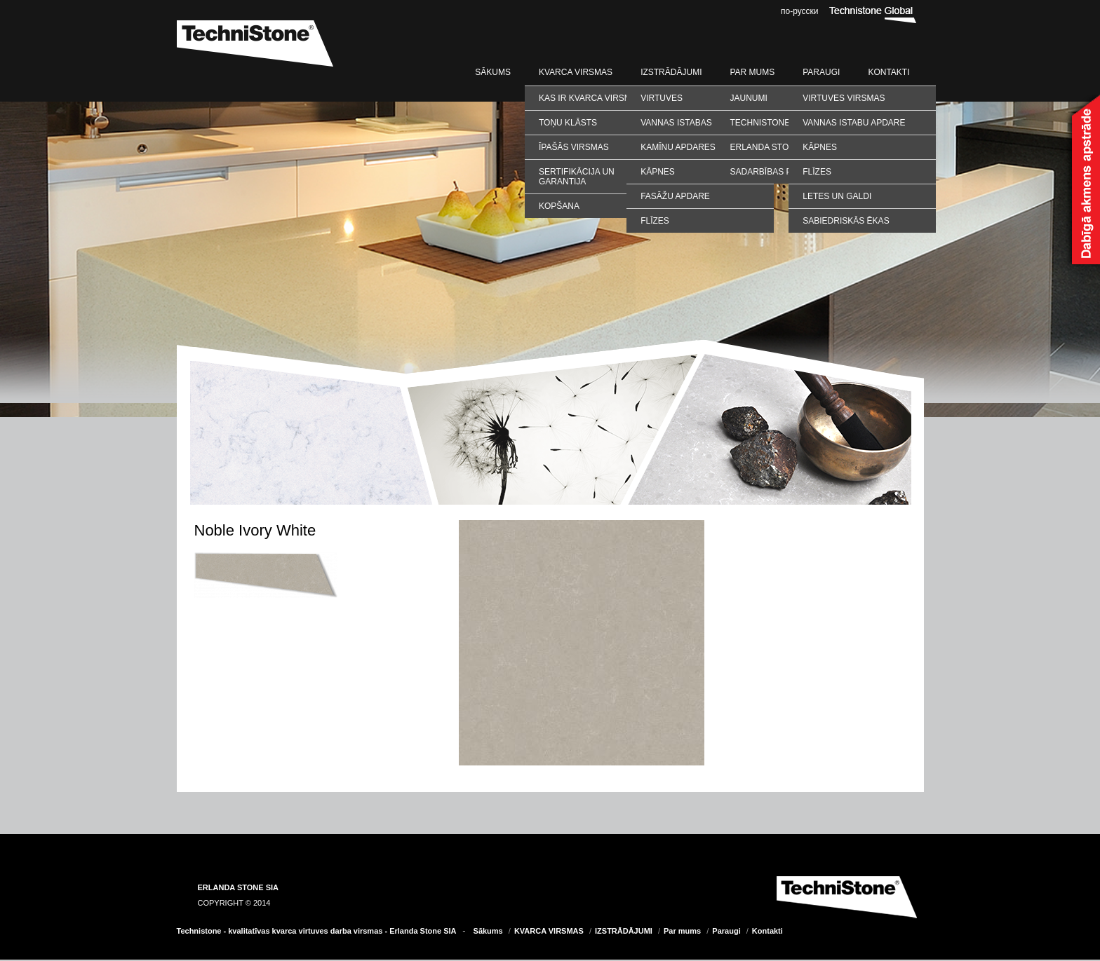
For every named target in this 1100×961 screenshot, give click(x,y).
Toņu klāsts (568, 123)
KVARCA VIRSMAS (575, 72)
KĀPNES (820, 147)
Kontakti (888, 72)
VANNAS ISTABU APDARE (854, 123)
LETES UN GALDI (837, 196)
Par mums (752, 72)
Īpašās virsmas (574, 147)
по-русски (800, 11)
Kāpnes (657, 172)
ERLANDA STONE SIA (238, 887)
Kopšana (559, 206)
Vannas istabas (676, 123)
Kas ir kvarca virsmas (591, 98)
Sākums (493, 72)
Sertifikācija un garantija (577, 176)
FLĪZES (817, 172)
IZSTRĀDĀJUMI (671, 72)
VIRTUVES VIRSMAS (844, 98)
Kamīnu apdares (678, 147)
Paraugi (821, 72)
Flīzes (654, 221)
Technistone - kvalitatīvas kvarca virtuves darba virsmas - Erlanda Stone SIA (317, 931)
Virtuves (661, 98)
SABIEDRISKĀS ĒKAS (846, 221)
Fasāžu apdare (675, 196)
